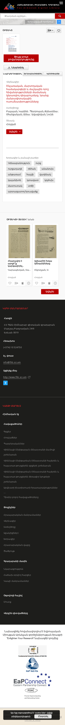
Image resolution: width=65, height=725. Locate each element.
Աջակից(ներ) (11, 532)
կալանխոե (14, 180)
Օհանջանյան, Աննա (18, 114)
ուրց (38, 163)
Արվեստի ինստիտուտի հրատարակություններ (31, 487)
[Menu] (61, 3)
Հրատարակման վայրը (17, 545)
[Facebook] (5, 383)
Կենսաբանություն (19, 163)
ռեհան (32, 168)
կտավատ (33, 180)
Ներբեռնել (15, 67)
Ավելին (50, 291)
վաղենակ (45, 174)
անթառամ (14, 174)
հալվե (30, 174)
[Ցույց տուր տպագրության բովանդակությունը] (22, 283)
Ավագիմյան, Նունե (42, 114)
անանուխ (48, 168)
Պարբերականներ (14, 443)
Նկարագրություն (13, 568)
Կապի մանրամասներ (16, 581)
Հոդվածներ (10, 437)
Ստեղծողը (10, 526)
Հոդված (11, 124)
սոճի (31, 185)
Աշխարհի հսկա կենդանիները (43, 262)
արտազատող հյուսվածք (23, 191)
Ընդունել (43, 716)
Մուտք (7, 601)
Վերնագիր (10, 520)
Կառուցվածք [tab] (52, 74)
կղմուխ (49, 180)
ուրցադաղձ (15, 168)
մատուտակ (15, 185)
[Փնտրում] (60, 16)
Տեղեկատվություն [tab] (33, 74)
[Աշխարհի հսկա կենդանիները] (45, 241)
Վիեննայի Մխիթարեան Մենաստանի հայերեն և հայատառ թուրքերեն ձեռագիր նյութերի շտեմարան (31, 476)
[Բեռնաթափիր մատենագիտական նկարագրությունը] (16, 283)
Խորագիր (9, 539)
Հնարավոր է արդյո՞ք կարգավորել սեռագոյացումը (17, 263)
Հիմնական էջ (11, 414)
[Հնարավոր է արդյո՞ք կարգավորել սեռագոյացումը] (19, 241)
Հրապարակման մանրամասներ (22, 514)
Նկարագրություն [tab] (12, 74)
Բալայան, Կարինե (17, 111)
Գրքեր (7, 431)
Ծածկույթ (9, 551)
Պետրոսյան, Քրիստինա (44, 111)
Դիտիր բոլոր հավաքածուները (21, 497)
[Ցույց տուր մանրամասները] (28, 283)
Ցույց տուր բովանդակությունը (21, 58)
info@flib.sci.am (12, 362)
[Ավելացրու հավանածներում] (58, 30)
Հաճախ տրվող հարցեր (17, 574)
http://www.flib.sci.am (15, 377)
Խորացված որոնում (40, 21)
